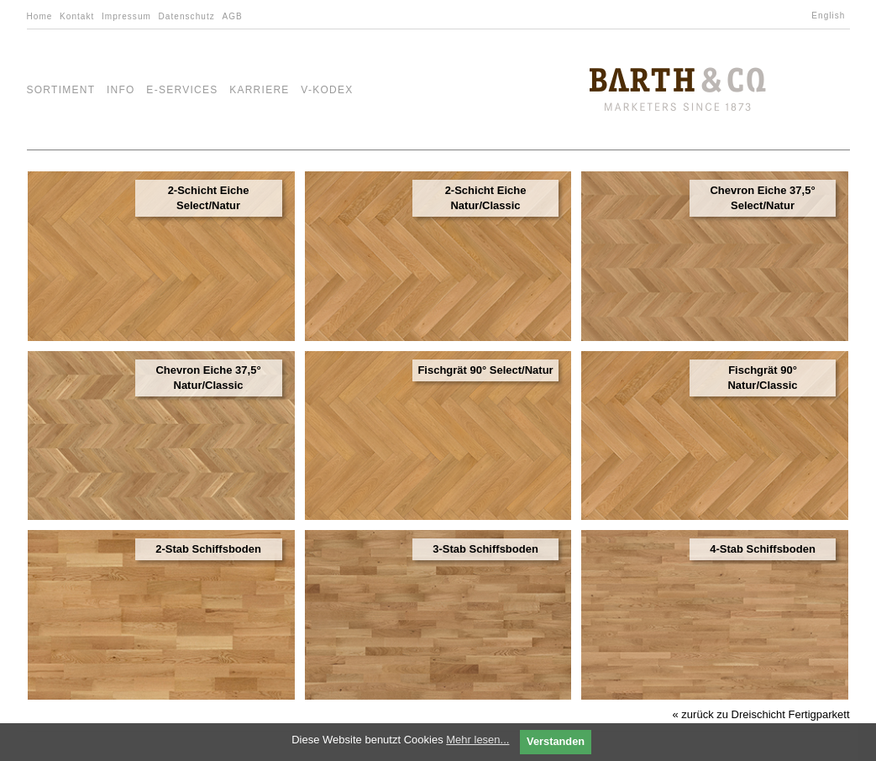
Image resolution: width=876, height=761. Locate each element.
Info (121, 90)
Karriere (259, 90)
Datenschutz (187, 16)
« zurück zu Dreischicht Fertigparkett (761, 714)
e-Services (182, 90)
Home (40, 16)
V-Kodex (327, 90)
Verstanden (556, 741)
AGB (232, 16)
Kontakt (77, 16)
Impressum (126, 16)
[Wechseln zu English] (830, 16)
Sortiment (61, 90)
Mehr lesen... (477, 739)
